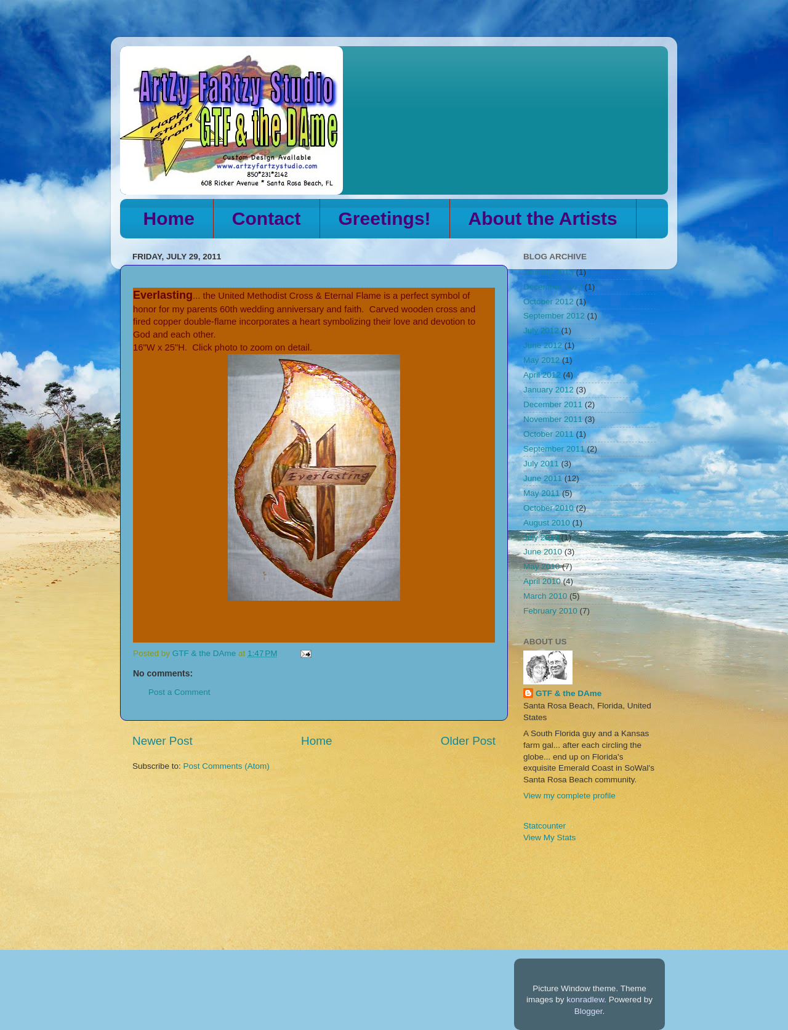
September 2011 (554, 448)
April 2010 (542, 581)
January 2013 (548, 272)
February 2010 (550, 610)
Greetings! (385, 218)
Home (169, 218)
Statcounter (544, 825)
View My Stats (549, 837)
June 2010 (542, 551)
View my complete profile (569, 795)
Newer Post (162, 740)
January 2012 (548, 389)
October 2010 (548, 508)
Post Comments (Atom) (226, 766)
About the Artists (542, 218)
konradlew (585, 999)
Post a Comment (179, 692)
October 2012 (548, 301)
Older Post (468, 740)
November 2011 (552, 419)
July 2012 (541, 330)
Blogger (588, 1011)
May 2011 (541, 493)
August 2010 (546, 522)
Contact (266, 218)
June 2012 (542, 345)
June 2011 (542, 478)
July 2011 (541, 463)
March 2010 (545, 596)
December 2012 (552, 286)
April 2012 (542, 374)
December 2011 (552, 404)
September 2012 (554, 315)
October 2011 (548, 434)
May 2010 (541, 566)
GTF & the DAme (568, 693)
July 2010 (541, 537)
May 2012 (541, 360)
